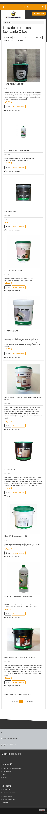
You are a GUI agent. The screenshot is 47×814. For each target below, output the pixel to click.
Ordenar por (8, 37)
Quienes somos (7, 771)
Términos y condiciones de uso (12, 768)
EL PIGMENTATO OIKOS (13, 270)
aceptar (42, 810)
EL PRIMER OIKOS (11, 331)
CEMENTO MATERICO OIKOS (15, 84)
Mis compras (6, 789)
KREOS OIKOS (9, 469)
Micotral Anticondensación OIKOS (15, 536)
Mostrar (6, 40)
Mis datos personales (9, 799)
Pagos (5, 778)
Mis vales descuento (9, 793)
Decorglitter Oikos (10, 211)
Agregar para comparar (12, 110)
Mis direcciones (7, 796)
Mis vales (5, 802)
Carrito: (39, 13)
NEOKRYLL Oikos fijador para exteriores (18, 597)
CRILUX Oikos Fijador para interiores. (17, 150)
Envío (4, 774)
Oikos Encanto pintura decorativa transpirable (19, 657)
